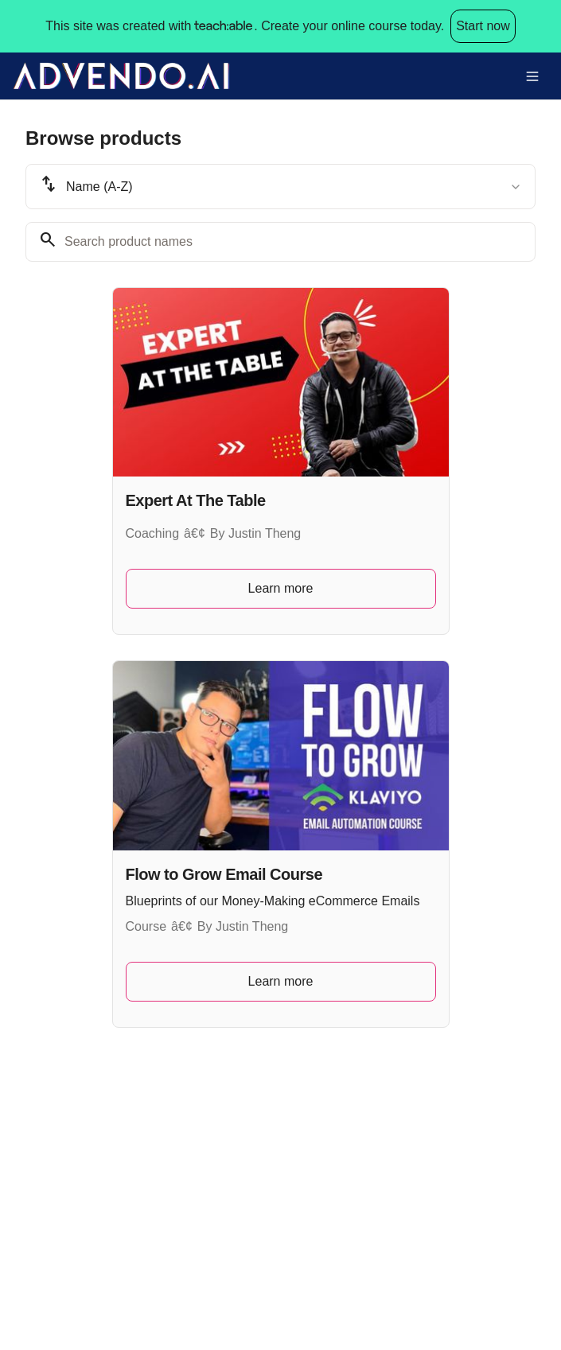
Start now (483, 26)
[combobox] (280, 186)
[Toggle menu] (532, 76)
